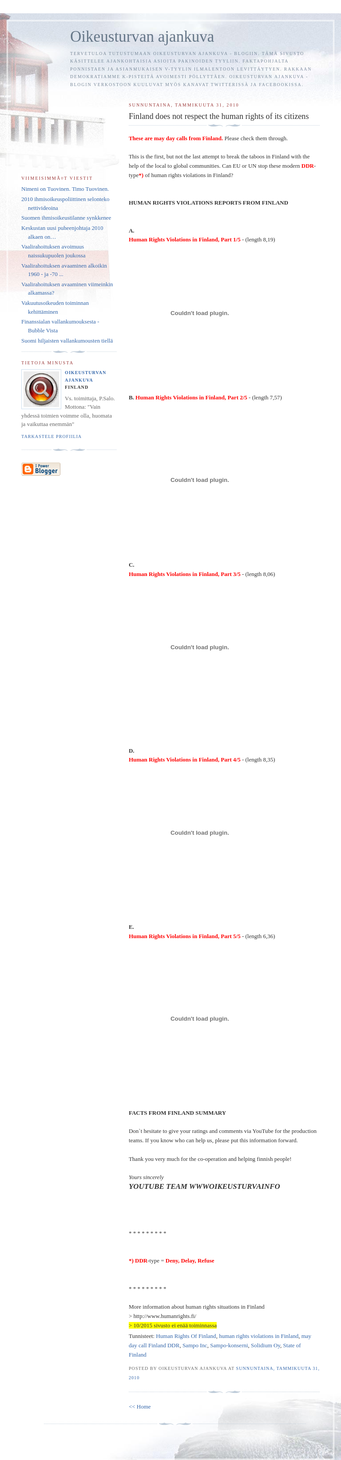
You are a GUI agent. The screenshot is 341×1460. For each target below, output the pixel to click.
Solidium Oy (265, 1345)
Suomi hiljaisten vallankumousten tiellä (67, 340)
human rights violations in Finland (258, 1336)
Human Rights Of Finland (186, 1336)
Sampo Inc (194, 1345)
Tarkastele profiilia (51, 436)
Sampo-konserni (229, 1345)
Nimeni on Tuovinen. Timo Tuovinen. (65, 188)
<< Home (140, 1406)
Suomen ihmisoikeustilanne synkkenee (66, 217)
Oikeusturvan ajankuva (142, 36)
